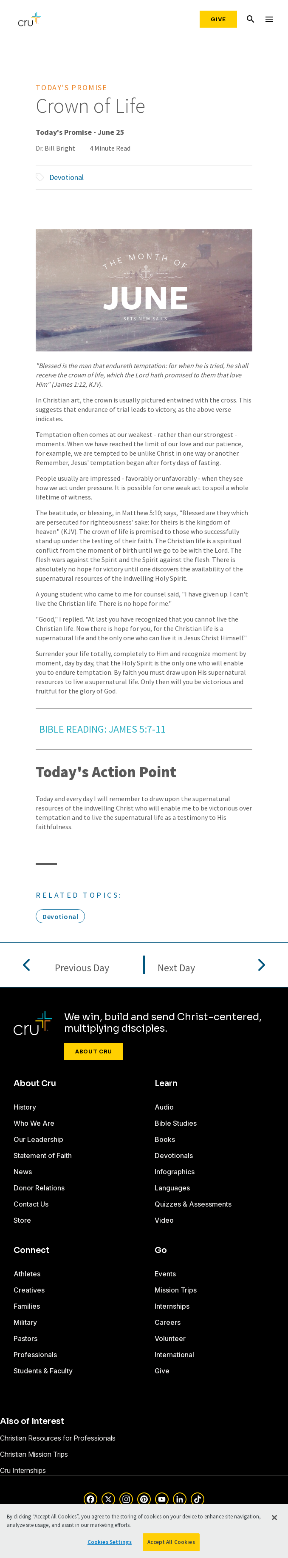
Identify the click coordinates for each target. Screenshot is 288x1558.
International (174, 1354)
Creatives (29, 1290)
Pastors (25, 1338)
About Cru (93, 1051)
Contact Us (31, 1204)
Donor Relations (39, 1188)
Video (164, 1220)
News (23, 1171)
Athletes (27, 1274)
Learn (166, 1084)
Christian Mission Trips (34, 1454)
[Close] (274, 1517)
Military (25, 1322)
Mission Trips (176, 1290)
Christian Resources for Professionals (58, 1438)
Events (165, 1274)
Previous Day (82, 968)
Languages (172, 1188)
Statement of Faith (43, 1155)
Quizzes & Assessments (193, 1204)
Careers (168, 1322)
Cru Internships (23, 1470)
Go (161, 1250)
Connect (31, 1250)
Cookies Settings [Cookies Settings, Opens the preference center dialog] (110, 1542)
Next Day (176, 968)
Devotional (66, 177)
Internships (172, 1306)
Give (218, 19)
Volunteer (170, 1338)
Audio (164, 1107)
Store (22, 1220)
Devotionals (174, 1155)
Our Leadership (38, 1139)
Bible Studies (176, 1123)
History (25, 1107)
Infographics (175, 1171)
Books (165, 1139)
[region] (144, 1531)
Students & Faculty (43, 1371)
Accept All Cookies (171, 1542)
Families (27, 1306)
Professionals (35, 1354)
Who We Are (34, 1123)
